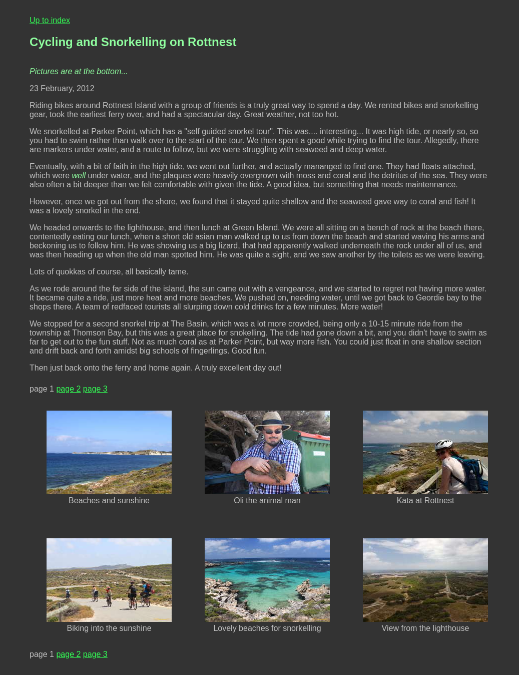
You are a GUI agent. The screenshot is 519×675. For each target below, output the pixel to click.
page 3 (95, 389)
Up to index (50, 20)
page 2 (68, 389)
